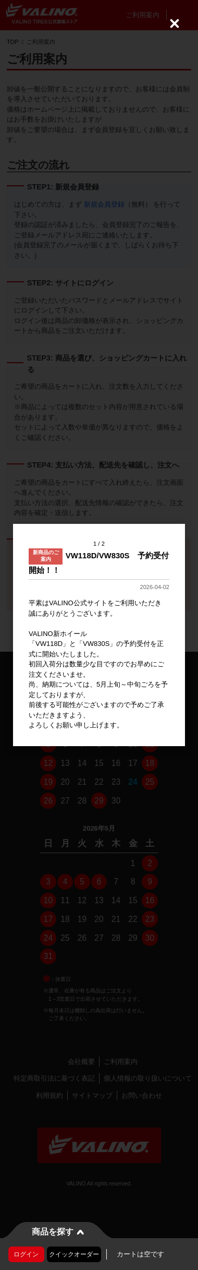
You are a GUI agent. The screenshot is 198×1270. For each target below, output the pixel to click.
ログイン (26, 1254)
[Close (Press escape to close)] (175, 23)
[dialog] (99, 635)
